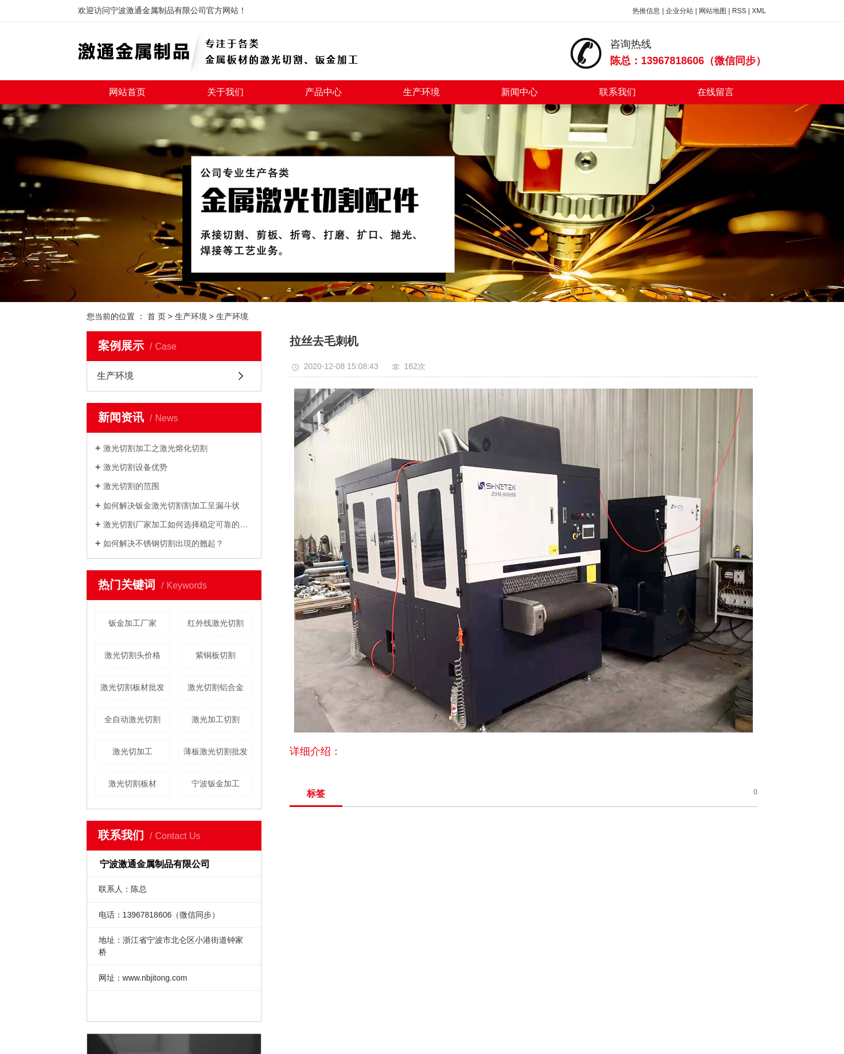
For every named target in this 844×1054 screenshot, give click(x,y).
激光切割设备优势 (135, 467)
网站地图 (712, 11)
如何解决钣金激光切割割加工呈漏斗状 (171, 505)
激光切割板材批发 (132, 687)
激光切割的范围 (131, 486)
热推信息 (646, 11)
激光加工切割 (216, 719)
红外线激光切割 (215, 623)
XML (759, 11)
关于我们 (225, 92)
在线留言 (715, 92)
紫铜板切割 (216, 655)
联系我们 (617, 92)
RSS (739, 11)
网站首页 (127, 92)
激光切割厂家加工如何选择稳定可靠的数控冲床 (178, 524)
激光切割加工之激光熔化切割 (155, 448)
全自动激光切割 (132, 719)
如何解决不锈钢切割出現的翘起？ (163, 543)
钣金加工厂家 (132, 623)
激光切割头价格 (132, 655)
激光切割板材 (132, 783)
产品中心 (323, 92)
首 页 (156, 316)
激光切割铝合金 (215, 687)
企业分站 (679, 11)
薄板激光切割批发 (215, 751)
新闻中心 (519, 92)
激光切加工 (132, 751)
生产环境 (421, 92)
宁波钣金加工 (216, 783)
